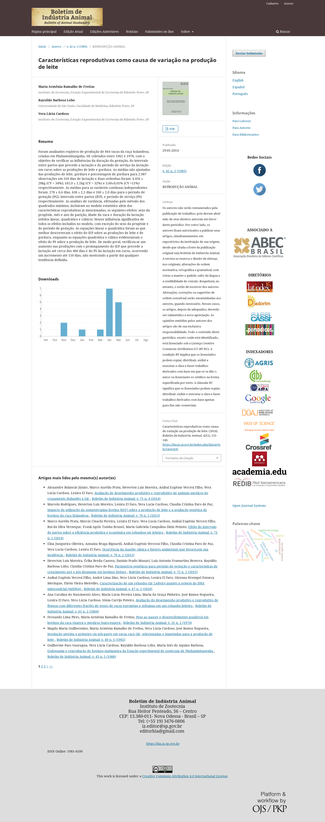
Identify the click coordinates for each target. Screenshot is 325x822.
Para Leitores (241, 121)
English (238, 80)
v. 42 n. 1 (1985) (77, 46)
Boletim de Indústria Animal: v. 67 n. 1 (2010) (118, 589)
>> (51, 666)
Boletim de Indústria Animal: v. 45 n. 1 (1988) (81, 656)
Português (240, 94)
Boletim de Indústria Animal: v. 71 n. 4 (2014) (126, 498)
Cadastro (272, 3)
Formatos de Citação (179, 458)
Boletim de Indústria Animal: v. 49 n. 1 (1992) (91, 639)
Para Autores (241, 128)
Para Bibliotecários (245, 134)
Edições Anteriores (104, 31)
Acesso (288, 3)
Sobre (186, 31)
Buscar (283, 31)
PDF (172, 129)
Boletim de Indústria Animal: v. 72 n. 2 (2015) (163, 572)
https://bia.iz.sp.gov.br (163, 743)
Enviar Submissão (249, 53)
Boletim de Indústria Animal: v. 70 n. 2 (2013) (125, 515)
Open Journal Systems (249, 505)
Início (42, 46)
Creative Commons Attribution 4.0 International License (185, 776)
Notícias (132, 31)
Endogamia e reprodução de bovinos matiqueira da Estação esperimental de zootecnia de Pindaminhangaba (130, 651)
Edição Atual (73, 31)
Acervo (56, 46)
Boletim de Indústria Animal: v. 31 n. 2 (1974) (157, 623)
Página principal (44, 31)
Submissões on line (159, 31)
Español (238, 87)
